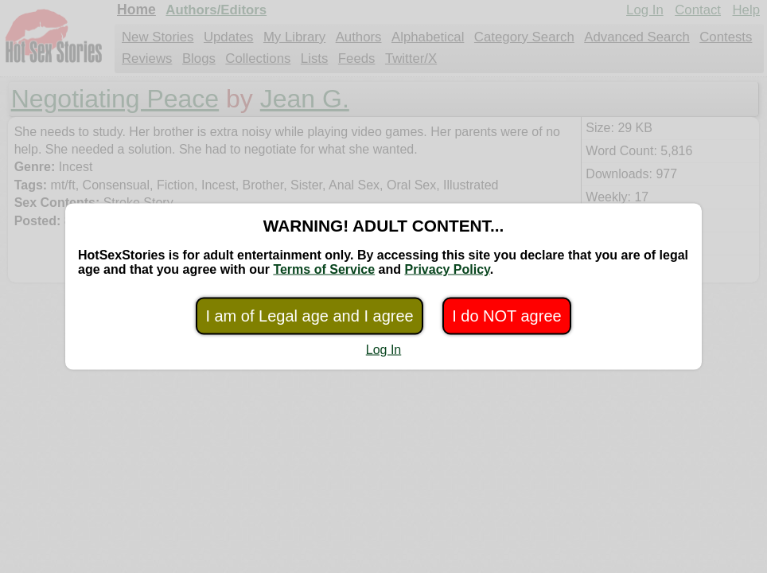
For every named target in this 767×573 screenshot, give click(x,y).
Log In (383, 350)
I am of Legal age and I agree (309, 316)
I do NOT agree (506, 316)
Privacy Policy (446, 269)
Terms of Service (324, 269)
